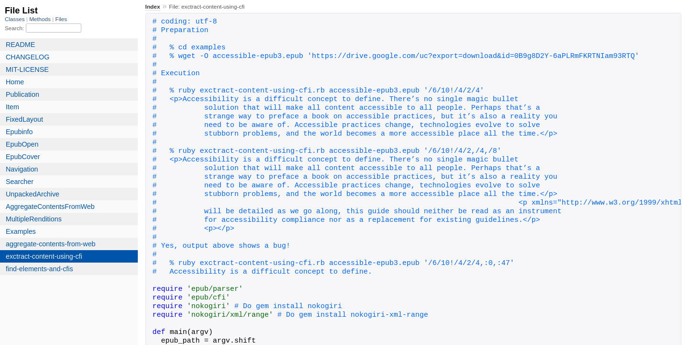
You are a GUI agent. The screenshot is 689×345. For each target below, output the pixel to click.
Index (152, 6)
